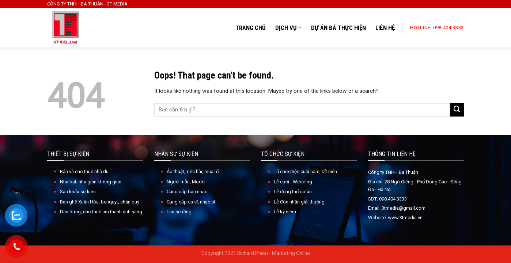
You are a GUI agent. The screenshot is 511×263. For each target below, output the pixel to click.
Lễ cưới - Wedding (293, 181)
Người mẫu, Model (186, 181)
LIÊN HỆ (385, 27)
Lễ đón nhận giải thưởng (299, 202)
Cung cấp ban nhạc (187, 191)
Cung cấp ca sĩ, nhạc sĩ (191, 202)
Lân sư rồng (179, 211)
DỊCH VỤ (288, 27)
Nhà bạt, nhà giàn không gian (90, 181)
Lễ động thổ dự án (293, 191)
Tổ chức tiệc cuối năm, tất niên (305, 171)
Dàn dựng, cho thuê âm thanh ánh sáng (101, 211)
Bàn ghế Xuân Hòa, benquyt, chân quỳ (99, 202)
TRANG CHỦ (250, 27)
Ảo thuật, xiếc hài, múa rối (193, 171)
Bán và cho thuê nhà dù (84, 171)
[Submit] (457, 110)
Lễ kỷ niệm (285, 211)
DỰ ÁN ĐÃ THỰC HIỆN (338, 27)
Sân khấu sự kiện (78, 191)
